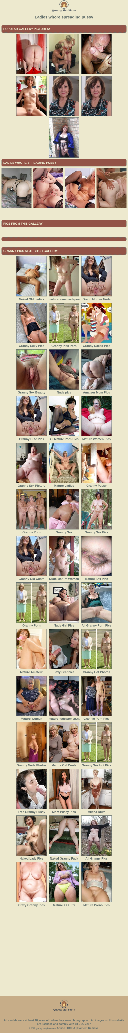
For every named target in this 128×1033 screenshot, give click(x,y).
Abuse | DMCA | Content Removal (78, 1028)
